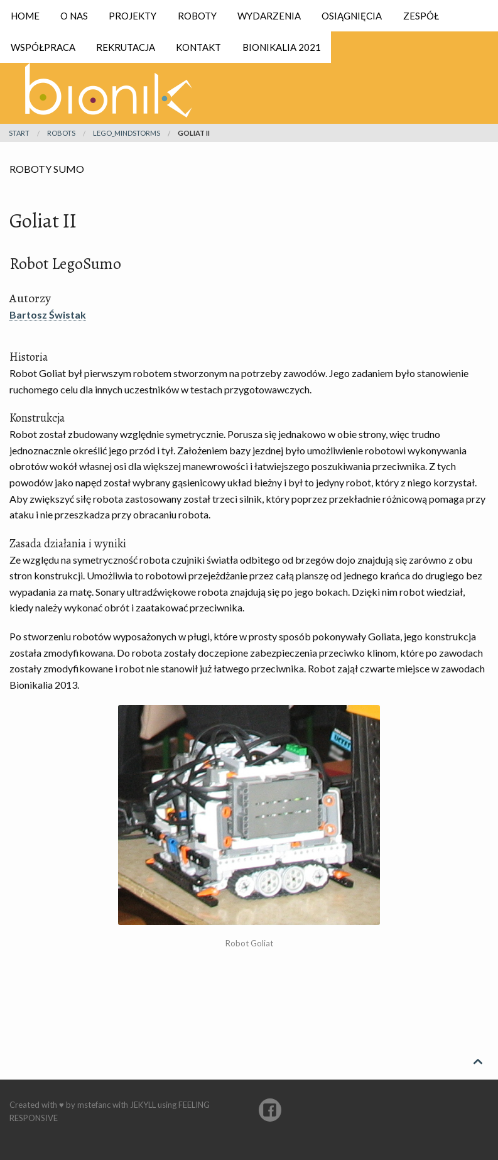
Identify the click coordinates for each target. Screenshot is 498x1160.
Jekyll (143, 1105)
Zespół (421, 15)
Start (19, 133)
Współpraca (43, 47)
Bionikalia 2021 (281, 47)
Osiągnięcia (352, 15)
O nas (74, 15)
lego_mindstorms (126, 133)
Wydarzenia (269, 15)
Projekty (132, 15)
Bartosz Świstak (47, 314)
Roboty (197, 15)
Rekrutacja (125, 47)
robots (61, 133)
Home (25, 15)
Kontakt (198, 47)
